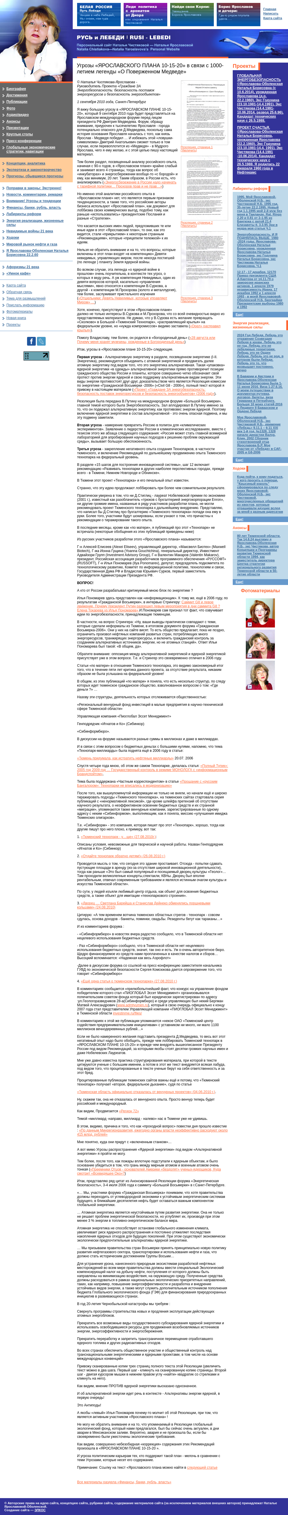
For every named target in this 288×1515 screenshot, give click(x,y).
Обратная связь (19, 292)
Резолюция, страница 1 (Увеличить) (197, 149)
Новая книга (16, 318)
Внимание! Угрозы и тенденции (33, 201)
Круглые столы (19, 134)
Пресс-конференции (24, 141)
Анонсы (239, 528)
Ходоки (239, 468)
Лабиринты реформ (250, 189)
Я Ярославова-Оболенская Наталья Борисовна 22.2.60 (37, 253)
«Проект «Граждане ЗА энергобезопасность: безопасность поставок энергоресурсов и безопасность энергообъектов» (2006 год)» (145, 392)
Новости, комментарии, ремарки (34, 194)
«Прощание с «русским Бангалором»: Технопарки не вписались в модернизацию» (147, 783)
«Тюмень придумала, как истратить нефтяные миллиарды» (125, 758)
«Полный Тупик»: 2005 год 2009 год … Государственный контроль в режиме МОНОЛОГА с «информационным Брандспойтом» (152, 770)
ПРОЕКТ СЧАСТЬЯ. (260, 149)
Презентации (17, 128)
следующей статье (202, 1467)
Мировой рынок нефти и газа (31, 244)
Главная (269, 9)
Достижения (16, 95)
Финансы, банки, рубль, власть (33, 208)
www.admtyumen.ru (132, 1005)
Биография (16, 89)
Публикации (16, 102)
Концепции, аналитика (25, 163)
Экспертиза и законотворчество (34, 170)
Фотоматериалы (260, 590)
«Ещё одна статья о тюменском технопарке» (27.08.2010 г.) (129, 981)
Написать (270, 13)
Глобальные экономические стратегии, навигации (30, 149)
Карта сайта (16, 285)
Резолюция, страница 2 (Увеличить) (197, 224)
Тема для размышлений (25, 298)
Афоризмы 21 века (22, 267)
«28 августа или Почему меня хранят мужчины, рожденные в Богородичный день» (146, 340)
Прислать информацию (25, 305)
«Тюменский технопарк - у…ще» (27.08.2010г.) (118, 837)
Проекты (244, 66)
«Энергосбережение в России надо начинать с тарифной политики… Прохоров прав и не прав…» (126, 184)
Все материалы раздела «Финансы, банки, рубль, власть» (124, 1482)
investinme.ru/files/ (127, 1013)
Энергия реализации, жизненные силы (251, 325)
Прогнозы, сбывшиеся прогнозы (34, 176)
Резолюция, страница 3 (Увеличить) (197, 299)
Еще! (239, 314)
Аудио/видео (17, 115)
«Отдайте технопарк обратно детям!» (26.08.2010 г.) (123, 856)
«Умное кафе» (18, 273)
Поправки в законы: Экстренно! (33, 188)
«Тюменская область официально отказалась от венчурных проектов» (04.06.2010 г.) (146, 1092)
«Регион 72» (129, 1111)
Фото (10, 108)
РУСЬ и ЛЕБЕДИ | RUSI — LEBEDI (123, 37)
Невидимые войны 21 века (29, 231)
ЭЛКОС (39, 1510)
